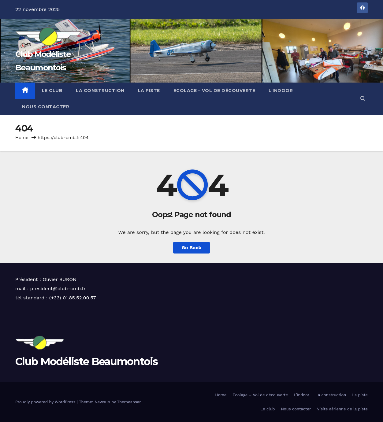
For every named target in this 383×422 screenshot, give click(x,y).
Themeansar (129, 402)
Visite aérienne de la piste (342, 409)
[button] (362, 99)
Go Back (192, 247)
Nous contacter (45, 106)
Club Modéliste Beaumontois (86, 361)
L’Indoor (281, 90)
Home (21, 137)
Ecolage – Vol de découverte (214, 90)
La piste (149, 90)
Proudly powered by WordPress (46, 402)
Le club (52, 90)
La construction (100, 90)
